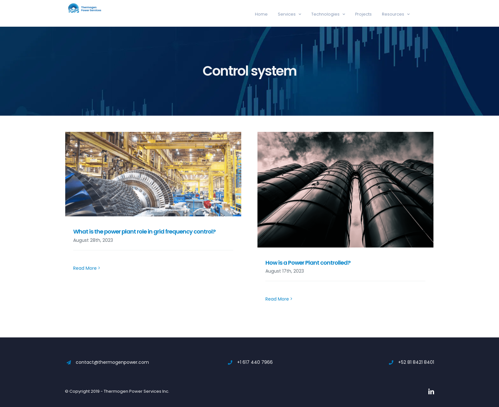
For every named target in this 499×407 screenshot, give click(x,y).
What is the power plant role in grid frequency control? (144, 231)
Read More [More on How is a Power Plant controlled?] (277, 299)
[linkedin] (431, 391)
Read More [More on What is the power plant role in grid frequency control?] (85, 299)
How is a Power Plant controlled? (307, 263)
